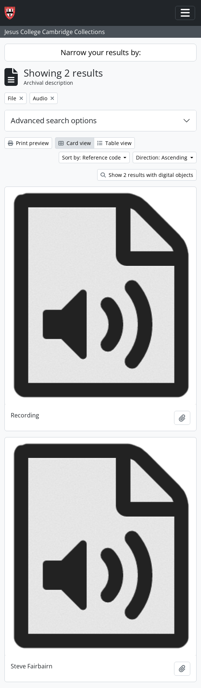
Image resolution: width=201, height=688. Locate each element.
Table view (114, 143)
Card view (74, 143)
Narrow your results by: (101, 52)
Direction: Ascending (162, 157)
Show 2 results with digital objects (146, 174)
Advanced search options (54, 120)
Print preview (28, 143)
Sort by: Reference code (92, 157)
